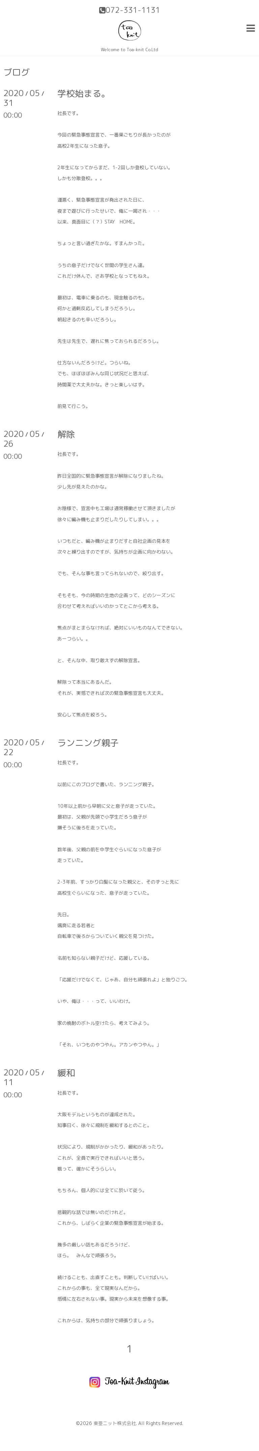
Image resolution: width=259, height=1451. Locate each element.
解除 (66, 434)
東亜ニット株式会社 (114, 1423)
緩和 (66, 1073)
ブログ (16, 72)
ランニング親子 (88, 743)
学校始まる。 (83, 93)
